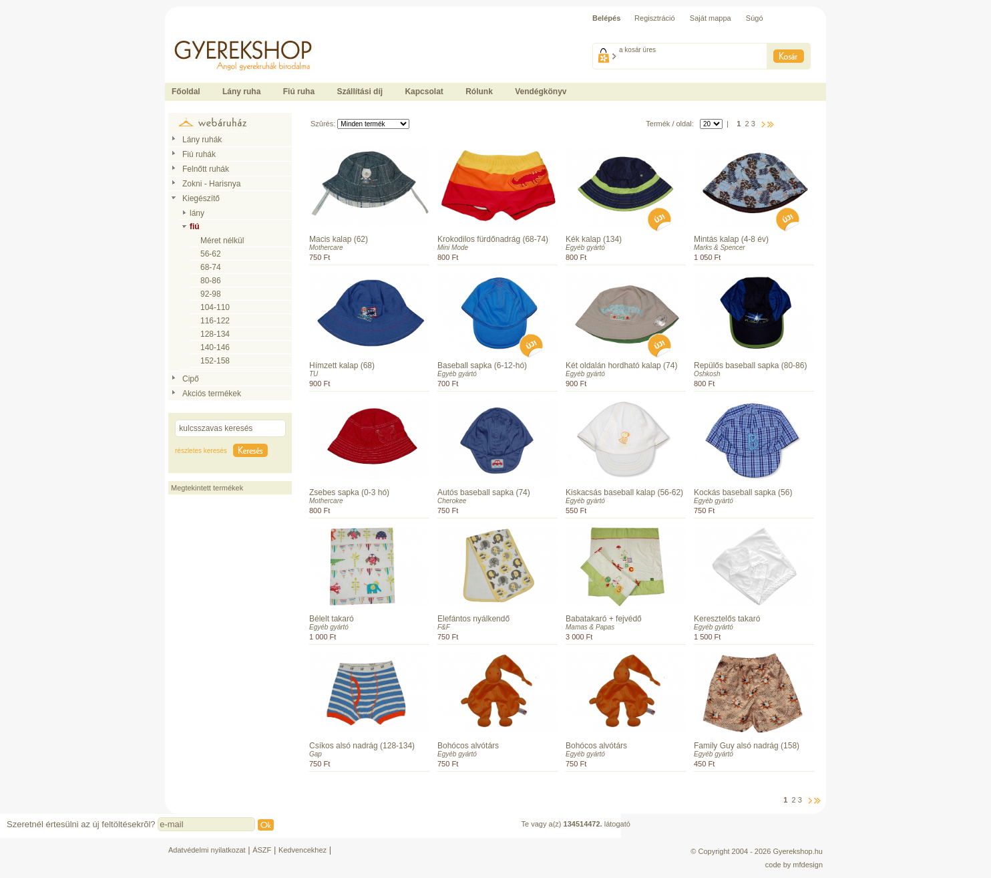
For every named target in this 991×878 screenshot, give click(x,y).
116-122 (215, 320)
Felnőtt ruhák (205, 169)
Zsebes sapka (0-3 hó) (349, 492)
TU (313, 374)
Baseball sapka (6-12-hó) (482, 365)
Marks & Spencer (719, 247)
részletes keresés (201, 450)
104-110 (215, 307)
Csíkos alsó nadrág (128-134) (362, 745)
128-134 (215, 334)
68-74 (210, 267)
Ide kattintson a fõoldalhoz (207, 33)
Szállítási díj (360, 91)
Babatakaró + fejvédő (604, 618)
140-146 (215, 347)
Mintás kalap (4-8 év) (731, 239)
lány (197, 213)
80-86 (210, 280)
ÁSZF (261, 850)
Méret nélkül (222, 240)
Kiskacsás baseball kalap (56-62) (624, 492)
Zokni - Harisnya (211, 183)
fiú (195, 226)
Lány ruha (241, 91)
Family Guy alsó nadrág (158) (746, 745)
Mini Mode (452, 247)
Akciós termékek (211, 393)
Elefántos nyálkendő (473, 618)
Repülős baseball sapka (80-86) (750, 365)
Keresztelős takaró (727, 618)
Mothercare (326, 247)
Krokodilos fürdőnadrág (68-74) (492, 239)
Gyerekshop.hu (798, 851)
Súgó (754, 18)
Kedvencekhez (302, 850)
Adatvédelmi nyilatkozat (207, 850)
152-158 (215, 360)
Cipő (190, 379)
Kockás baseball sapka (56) (743, 492)
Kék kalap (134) (594, 239)
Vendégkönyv (540, 91)
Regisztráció (654, 18)
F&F (443, 627)
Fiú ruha (299, 91)
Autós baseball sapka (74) (483, 492)
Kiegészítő (201, 198)
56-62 (210, 254)
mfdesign (808, 865)
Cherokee (451, 500)
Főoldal (186, 91)
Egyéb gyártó (585, 247)
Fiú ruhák (199, 154)
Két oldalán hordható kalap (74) (621, 365)
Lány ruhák (202, 139)
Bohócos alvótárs (468, 745)
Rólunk (479, 91)
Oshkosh (707, 374)
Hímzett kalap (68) (342, 365)
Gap (315, 754)
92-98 (210, 294)
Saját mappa (710, 18)
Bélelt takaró (331, 618)
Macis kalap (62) (338, 239)
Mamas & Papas (590, 627)
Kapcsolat (424, 91)
